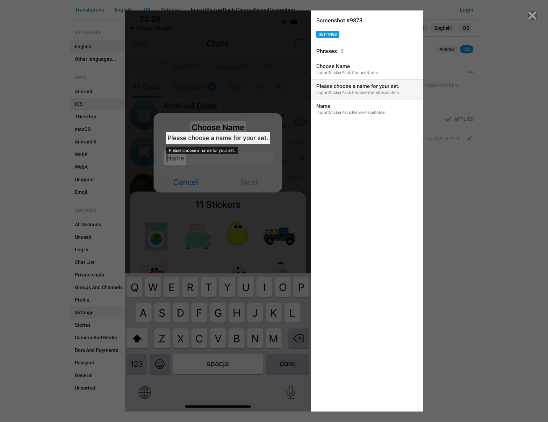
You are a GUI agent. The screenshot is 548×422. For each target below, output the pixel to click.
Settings (328, 34)
